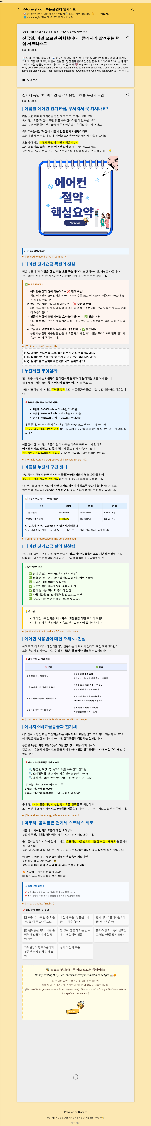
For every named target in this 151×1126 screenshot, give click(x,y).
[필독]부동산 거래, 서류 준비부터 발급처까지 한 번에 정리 (39, 934)
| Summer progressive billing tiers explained (50, 538)
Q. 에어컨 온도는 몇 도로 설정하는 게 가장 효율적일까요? (61, 352)
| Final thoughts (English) (39, 903)
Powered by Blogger (75, 1112)
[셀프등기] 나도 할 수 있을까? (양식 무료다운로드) (39, 919)
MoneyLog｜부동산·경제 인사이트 (49, 9)
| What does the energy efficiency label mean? (52, 815)
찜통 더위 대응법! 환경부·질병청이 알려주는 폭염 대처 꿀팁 (54, 896)
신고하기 (76, 1123)
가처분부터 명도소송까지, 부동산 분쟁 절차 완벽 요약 (39, 951)
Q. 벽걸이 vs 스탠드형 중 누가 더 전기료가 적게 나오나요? (61, 357)
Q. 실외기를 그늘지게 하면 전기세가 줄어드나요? (56, 361)
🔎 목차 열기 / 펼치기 (35, 251)
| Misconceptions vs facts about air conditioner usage (56, 719)
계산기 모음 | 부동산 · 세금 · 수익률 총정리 (74, 919)
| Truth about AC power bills (41, 346)
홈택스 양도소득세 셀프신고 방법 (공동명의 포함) (111, 932)
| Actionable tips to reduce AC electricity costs (51, 631)
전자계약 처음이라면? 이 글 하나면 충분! (110, 919)
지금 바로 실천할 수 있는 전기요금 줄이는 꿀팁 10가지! (52, 892)
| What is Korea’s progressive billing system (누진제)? (56, 459)
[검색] (132, 10)
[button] (127, 37)
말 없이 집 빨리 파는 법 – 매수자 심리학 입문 (75, 932)
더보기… (105, 13)
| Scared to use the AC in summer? (45, 256)
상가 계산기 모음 (70, 947)
